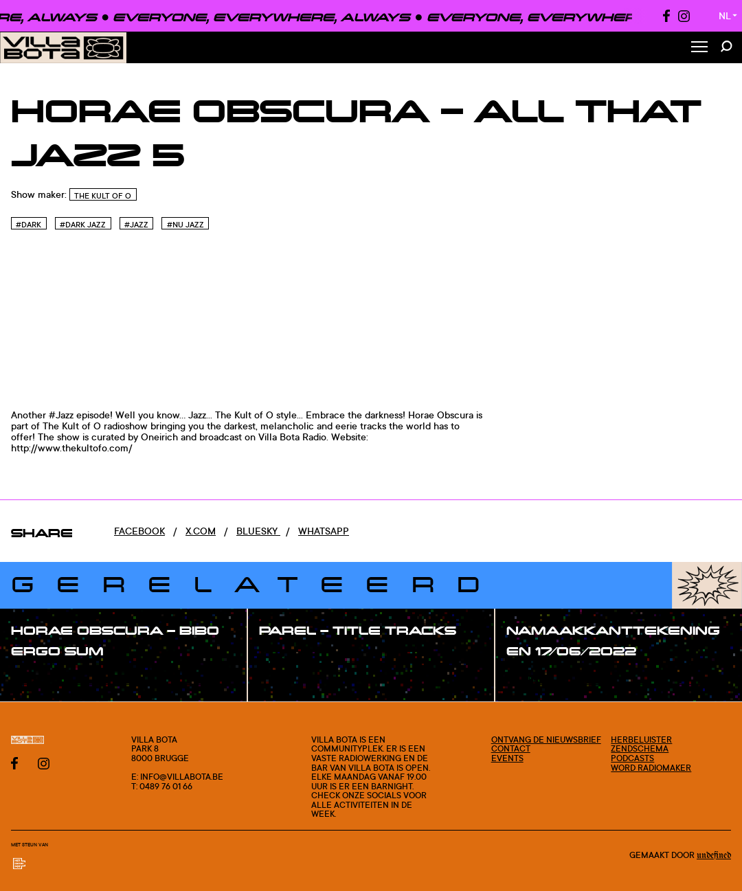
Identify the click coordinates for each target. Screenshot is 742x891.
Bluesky (258, 530)
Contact (510, 748)
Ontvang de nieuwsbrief (546, 739)
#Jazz (136, 224)
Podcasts (632, 758)
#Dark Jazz (83, 224)
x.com (201, 530)
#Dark (28, 224)
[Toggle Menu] (699, 48)
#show (41, 679)
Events (507, 758)
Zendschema (639, 748)
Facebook (139, 530)
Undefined (714, 855)
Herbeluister (641, 739)
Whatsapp (323, 530)
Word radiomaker (651, 768)
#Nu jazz (185, 224)
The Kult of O (102, 195)
